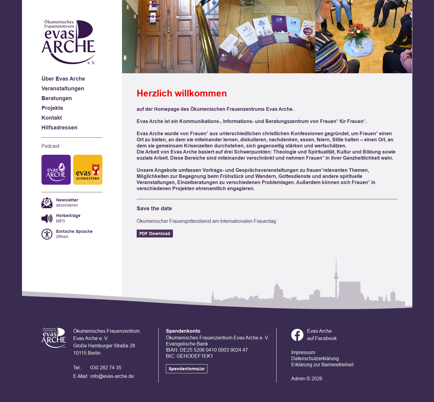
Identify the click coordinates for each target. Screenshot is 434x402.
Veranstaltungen (62, 88)
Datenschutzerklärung (315, 358)
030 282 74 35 (105, 367)
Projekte (52, 108)
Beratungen (56, 98)
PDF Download (154, 233)
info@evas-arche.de (112, 376)
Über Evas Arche (63, 79)
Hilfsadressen (59, 128)
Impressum (303, 352)
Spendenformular (187, 368)
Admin (298, 378)
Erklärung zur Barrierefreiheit (322, 364)
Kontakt (51, 118)
